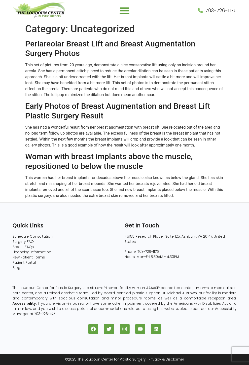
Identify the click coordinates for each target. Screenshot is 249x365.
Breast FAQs (23, 246)
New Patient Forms (28, 257)
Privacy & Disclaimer (166, 359)
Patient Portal (24, 262)
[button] (124, 10)
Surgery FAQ (23, 241)
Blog (16, 267)
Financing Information (31, 252)
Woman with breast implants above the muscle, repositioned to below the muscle (109, 161)
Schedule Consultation (32, 236)
